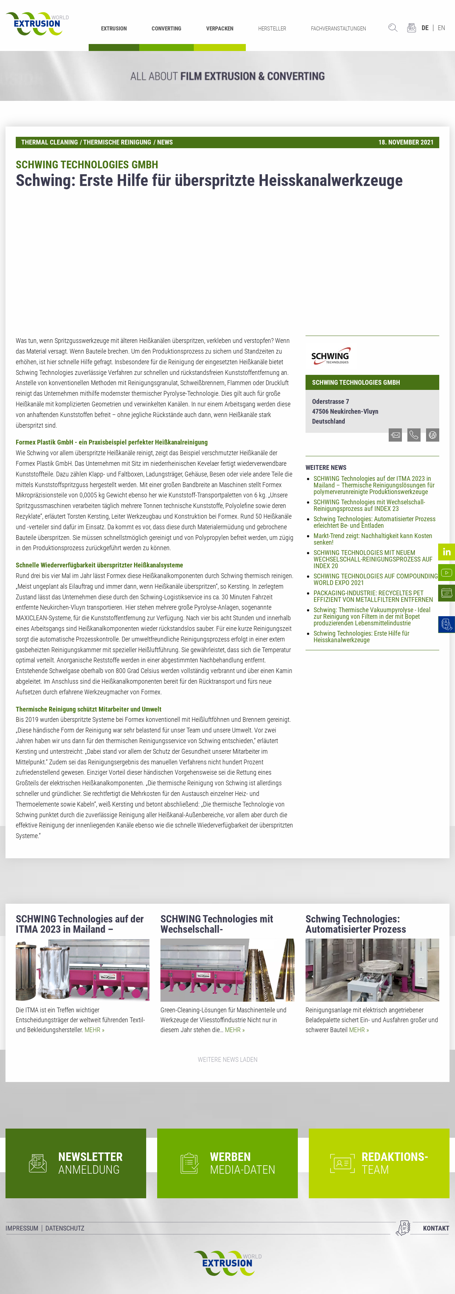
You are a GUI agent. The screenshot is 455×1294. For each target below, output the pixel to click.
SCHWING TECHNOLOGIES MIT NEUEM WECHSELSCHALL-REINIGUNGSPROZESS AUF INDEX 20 (373, 559)
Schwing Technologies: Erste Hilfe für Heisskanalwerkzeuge (361, 636)
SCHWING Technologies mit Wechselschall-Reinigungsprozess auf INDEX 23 (369, 505)
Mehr (93, 1030)
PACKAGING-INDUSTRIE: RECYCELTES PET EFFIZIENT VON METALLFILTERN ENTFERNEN (373, 596)
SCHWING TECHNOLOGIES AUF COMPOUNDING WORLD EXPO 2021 (376, 579)
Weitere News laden (228, 1059)
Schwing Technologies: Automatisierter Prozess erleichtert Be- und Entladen (375, 522)
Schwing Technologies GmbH (356, 382)
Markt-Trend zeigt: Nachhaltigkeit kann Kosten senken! (373, 539)
